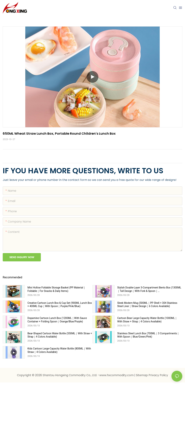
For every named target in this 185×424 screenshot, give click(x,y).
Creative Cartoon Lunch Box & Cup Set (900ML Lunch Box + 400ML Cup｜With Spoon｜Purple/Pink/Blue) (59, 304)
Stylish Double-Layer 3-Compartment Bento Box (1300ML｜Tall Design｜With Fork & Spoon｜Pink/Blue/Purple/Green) (149, 289)
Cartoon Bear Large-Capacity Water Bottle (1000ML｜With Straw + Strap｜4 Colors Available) (147, 320)
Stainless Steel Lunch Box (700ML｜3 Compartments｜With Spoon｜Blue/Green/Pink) (148, 335)
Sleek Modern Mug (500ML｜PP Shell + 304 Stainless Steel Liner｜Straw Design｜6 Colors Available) (147, 304)
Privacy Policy (158, 375)
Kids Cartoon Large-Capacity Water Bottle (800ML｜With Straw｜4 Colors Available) (59, 350)
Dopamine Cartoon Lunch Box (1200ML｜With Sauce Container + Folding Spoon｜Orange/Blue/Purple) (57, 320)
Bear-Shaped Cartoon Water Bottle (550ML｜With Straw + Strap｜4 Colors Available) (59, 335)
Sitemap (142, 375)
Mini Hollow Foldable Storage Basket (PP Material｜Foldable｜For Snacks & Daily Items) (56, 289)
